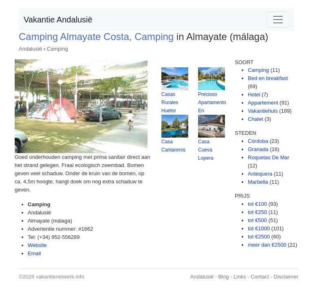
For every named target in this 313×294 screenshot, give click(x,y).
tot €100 (257, 204)
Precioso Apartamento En (212, 102)
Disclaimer (285, 277)
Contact (260, 277)
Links (240, 277)
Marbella (258, 182)
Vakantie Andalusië (58, 19)
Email (34, 253)
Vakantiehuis (263, 111)
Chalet (255, 119)
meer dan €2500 (267, 245)
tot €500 (257, 220)
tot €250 (257, 212)
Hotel (254, 94)
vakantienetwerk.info (60, 277)
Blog (223, 277)
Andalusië (30, 49)
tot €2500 (259, 237)
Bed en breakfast (268, 78)
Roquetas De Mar (268, 157)
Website (37, 245)
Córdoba (258, 141)
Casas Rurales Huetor (169, 102)
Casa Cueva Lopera (205, 150)
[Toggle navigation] (278, 19)
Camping (57, 49)
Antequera (260, 174)
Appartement (263, 103)
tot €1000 (259, 228)
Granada (258, 149)
